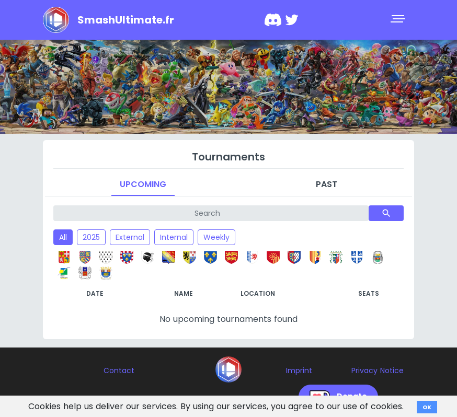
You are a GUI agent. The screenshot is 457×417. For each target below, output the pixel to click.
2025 (91, 237)
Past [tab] (326, 184)
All (63, 237)
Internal (174, 237)
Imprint (299, 370)
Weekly (216, 237)
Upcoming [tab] (143, 184)
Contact (119, 370)
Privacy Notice (377, 370)
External (130, 237)
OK (426, 407)
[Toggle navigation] (399, 20)
